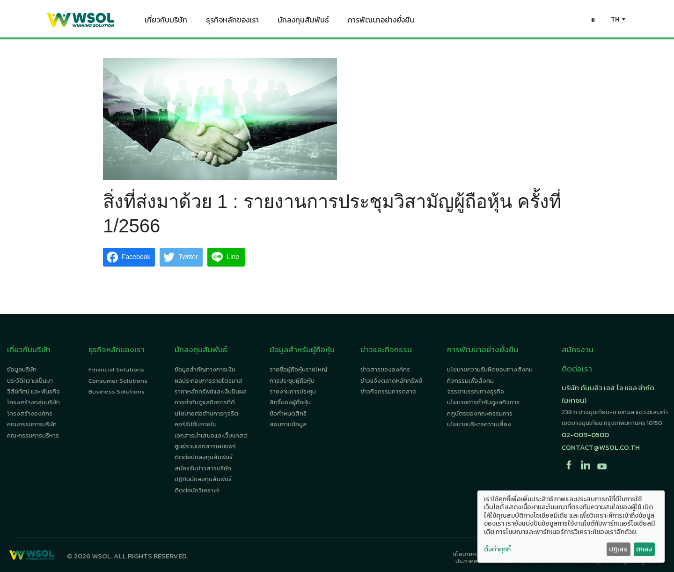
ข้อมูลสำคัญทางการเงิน (205, 369)
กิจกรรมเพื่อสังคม (470, 380)
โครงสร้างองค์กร (29, 413)
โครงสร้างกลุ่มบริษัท (33, 402)
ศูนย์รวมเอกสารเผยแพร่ (205, 446)
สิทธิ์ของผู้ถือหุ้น (290, 402)
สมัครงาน (577, 349)
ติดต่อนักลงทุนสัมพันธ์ (204, 457)
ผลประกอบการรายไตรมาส (208, 380)
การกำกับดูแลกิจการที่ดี (205, 402)
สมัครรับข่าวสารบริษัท (203, 468)
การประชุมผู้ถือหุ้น (292, 380)
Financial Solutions (116, 369)
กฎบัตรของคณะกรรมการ (480, 413)
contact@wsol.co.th (601, 447)
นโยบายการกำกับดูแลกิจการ (483, 402)
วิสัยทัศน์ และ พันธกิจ (33, 391)
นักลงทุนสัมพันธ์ (303, 21)
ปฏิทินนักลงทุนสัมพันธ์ (203, 479)
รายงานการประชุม (293, 391)
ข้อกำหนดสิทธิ (288, 413)
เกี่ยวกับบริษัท (166, 21)
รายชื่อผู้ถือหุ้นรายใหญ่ (298, 369)
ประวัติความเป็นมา (30, 380)
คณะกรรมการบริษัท (32, 424)
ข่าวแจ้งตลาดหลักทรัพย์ (391, 380)
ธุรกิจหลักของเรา (232, 21)
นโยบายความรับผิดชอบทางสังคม (490, 369)
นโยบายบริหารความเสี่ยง (479, 424)
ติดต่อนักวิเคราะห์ (197, 490)
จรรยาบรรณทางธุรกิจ (475, 391)
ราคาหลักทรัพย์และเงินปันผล (211, 391)
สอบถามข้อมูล (288, 424)
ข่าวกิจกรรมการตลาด (388, 391)
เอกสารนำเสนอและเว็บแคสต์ (211, 435)
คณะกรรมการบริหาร (33, 435)
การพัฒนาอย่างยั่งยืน (381, 21)
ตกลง (644, 549)
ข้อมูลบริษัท (22, 369)
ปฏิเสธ (618, 549)
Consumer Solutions (117, 380)
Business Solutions (116, 391)
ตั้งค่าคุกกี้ (497, 549)
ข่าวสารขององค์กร (385, 369)
